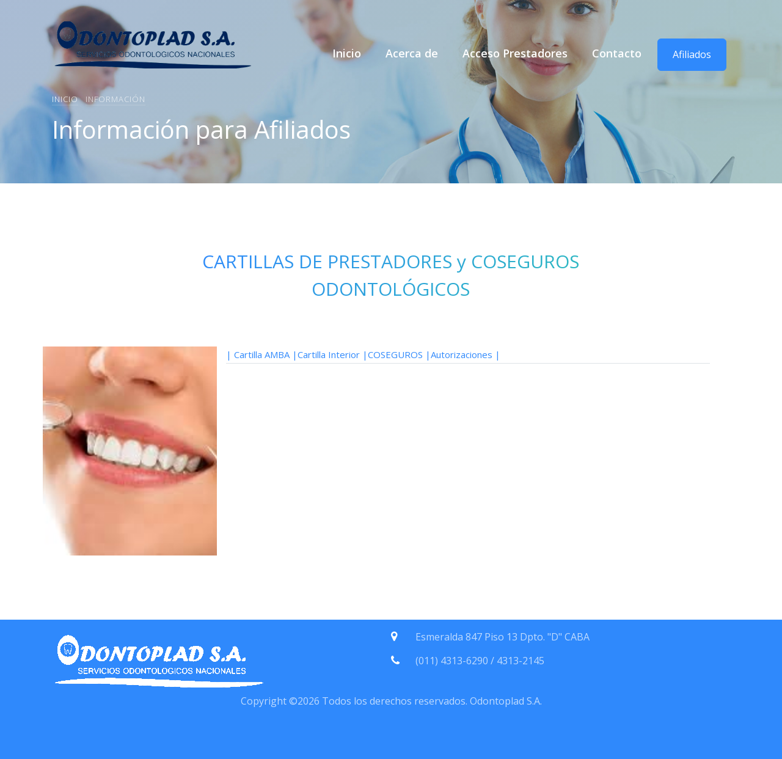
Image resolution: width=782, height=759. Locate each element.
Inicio (346, 53)
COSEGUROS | (399, 354)
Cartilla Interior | (333, 354)
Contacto (616, 53)
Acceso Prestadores (515, 53)
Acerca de (412, 53)
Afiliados (692, 54)
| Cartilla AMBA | (262, 354)
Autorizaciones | (465, 354)
